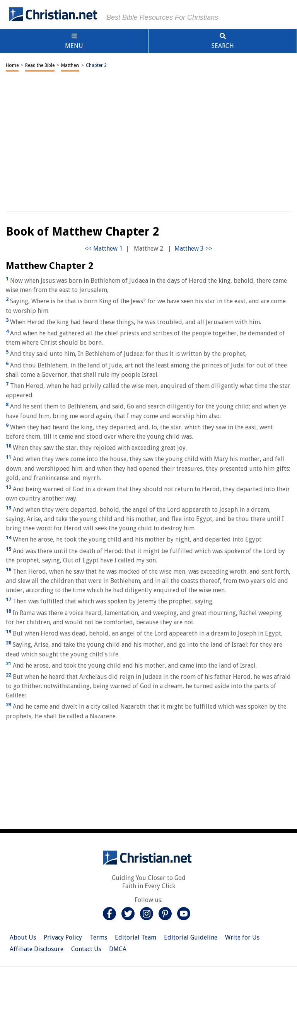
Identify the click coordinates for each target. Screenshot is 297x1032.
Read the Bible (40, 65)
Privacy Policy (63, 937)
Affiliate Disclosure (36, 949)
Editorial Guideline (190, 937)
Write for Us (242, 937)
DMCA (117, 949)
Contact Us (86, 949)
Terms (98, 937)
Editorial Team (135, 937)
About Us (23, 937)
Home (12, 65)
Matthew (70, 65)
